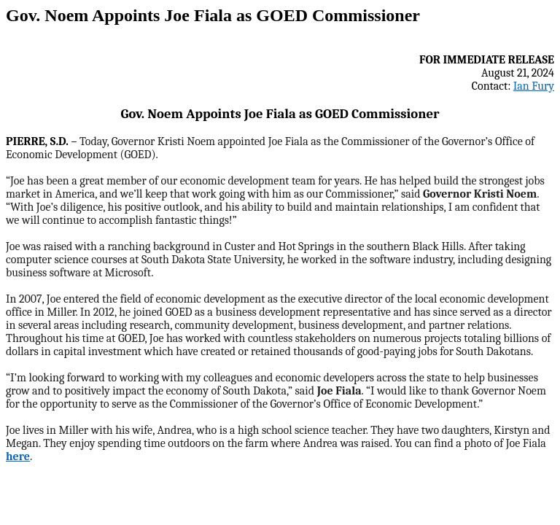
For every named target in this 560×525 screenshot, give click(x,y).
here (18, 456)
